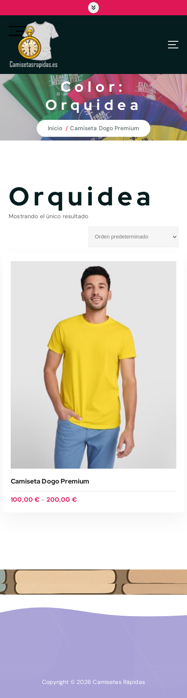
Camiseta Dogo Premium (104, 128)
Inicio (55, 128)
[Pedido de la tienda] (133, 236)
